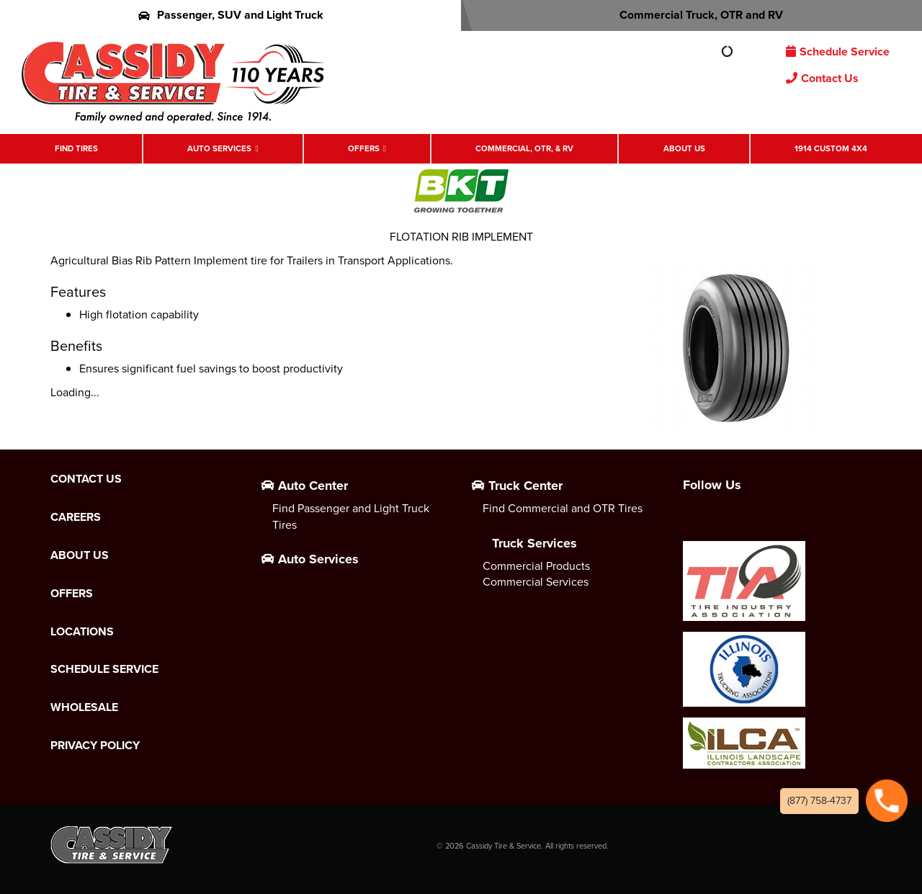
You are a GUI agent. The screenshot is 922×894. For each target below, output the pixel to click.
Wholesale (84, 707)
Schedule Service (838, 51)
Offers (364, 149)
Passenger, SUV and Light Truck (230, 14)
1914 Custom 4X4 (831, 149)
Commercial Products (536, 566)
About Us (684, 149)
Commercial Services (535, 581)
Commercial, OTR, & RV (524, 149)
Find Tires (76, 149)
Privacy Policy (95, 746)
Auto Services (219, 149)
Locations (82, 632)
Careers (75, 517)
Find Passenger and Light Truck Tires (350, 516)
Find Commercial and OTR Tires (563, 508)
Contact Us (822, 78)
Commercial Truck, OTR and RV (692, 14)
